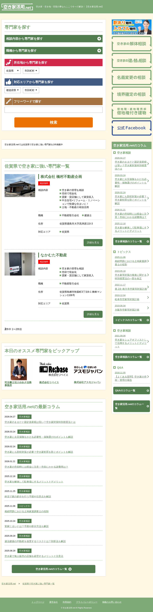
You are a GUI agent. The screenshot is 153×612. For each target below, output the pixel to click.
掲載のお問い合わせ (112, 602)
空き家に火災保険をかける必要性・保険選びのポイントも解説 (39, 437)
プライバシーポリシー (86, 602)
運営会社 (53, 602)
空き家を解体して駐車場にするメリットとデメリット (34, 481)
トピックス (24, 506)
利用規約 (67, 602)
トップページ (37, 602)
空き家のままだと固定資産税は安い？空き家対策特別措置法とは (40, 422)
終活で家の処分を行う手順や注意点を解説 (28, 496)
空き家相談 (24, 416)
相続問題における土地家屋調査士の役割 (27, 511)
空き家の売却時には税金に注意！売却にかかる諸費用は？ (36, 467)
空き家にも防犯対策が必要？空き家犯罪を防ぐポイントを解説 (39, 452)
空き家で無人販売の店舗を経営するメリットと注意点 (34, 556)
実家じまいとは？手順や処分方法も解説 (27, 526)
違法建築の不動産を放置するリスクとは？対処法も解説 (35, 541)
